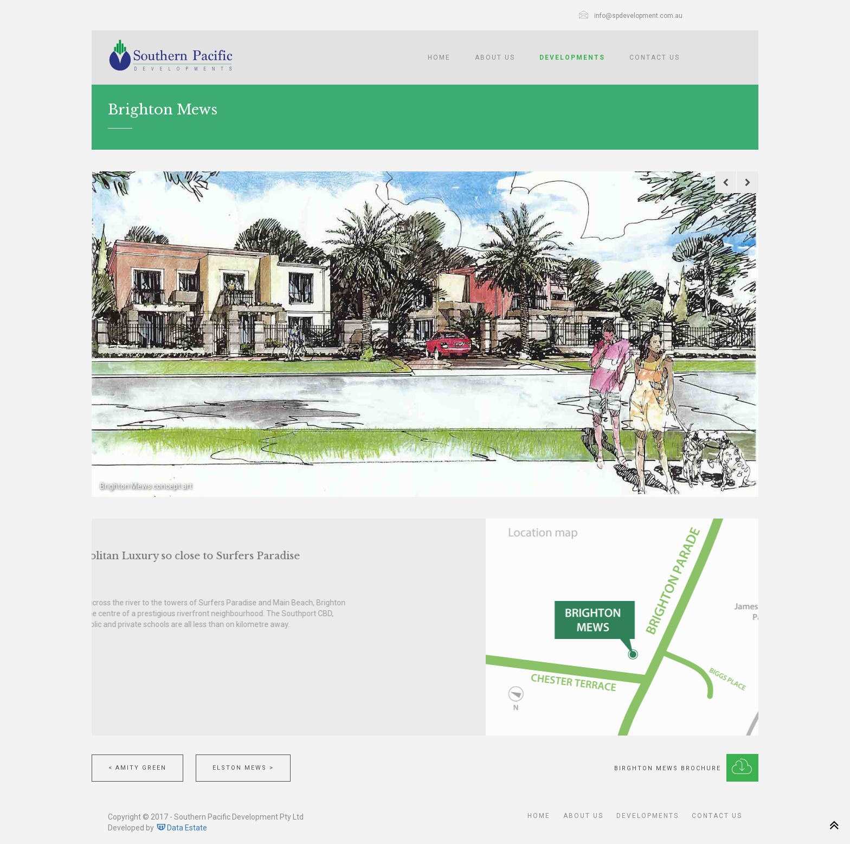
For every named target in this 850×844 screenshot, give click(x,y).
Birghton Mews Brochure (686, 765)
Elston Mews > (243, 767)
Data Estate (181, 827)
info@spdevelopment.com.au (638, 16)
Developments (572, 57)
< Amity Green (137, 767)
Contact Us (654, 57)
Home (439, 57)
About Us (495, 57)
